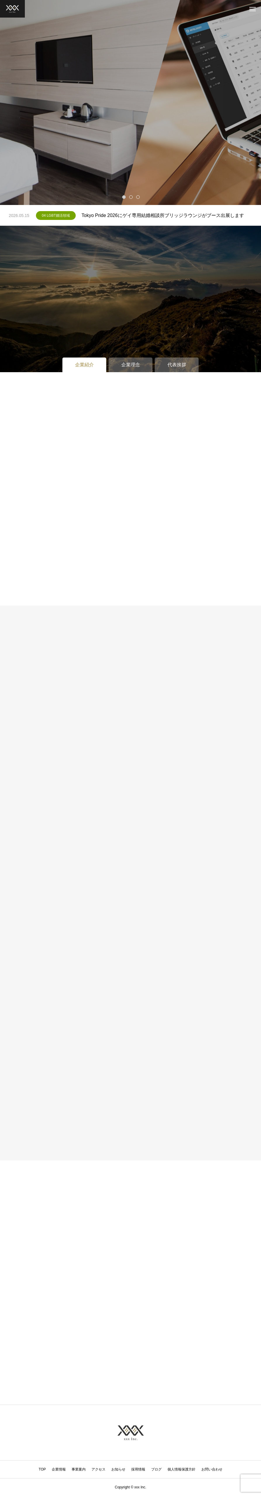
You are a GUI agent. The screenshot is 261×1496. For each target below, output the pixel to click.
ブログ (156, 1469)
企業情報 (59, 1469)
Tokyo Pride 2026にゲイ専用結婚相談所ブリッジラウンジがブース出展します (163, 215)
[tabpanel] (130, 102)
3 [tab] (138, 196)
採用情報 (138, 1469)
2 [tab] (131, 196)
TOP (42, 1469)
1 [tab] (124, 196)
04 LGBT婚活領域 (56, 215)
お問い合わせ (211, 1469)
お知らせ (118, 1469)
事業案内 (79, 1469)
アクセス (98, 1469)
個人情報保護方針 (181, 1469)
